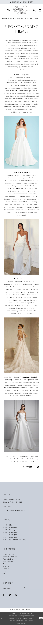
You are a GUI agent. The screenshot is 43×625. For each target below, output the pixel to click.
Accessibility (8, 559)
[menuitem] (3, 10)
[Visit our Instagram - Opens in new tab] (16, 595)
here (25, 623)
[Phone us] (8, 10)
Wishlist (6, 566)
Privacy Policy (8, 554)
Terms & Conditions (10, 557)
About (5, 564)
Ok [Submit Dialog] (41, 618)
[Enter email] (14, 588)
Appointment (8, 561)
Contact (6, 569)
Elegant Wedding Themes (28, 18)
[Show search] (34, 10)
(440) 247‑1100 (8, 506)
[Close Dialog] (2, 618)
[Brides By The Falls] (21, 10)
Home (4, 18)
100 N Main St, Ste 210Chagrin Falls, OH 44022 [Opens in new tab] (12, 501)
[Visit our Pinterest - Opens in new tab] (10, 595)
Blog (12, 18)
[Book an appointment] (21, 2)
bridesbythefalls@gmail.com (14, 510)
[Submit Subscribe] (25, 588)
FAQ (4, 574)
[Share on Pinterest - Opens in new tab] (38, 467)
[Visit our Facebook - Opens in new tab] (4, 595)
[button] (3, 10)
